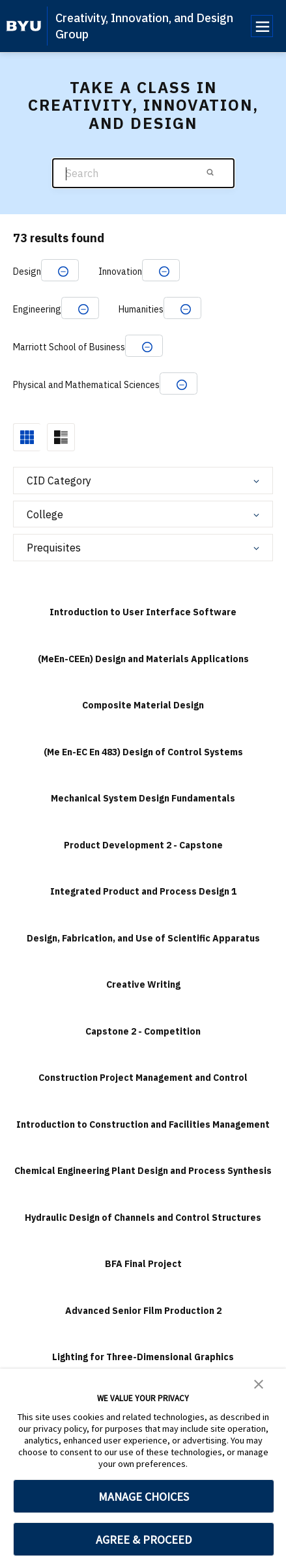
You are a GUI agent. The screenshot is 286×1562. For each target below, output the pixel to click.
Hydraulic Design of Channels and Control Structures (143, 1217)
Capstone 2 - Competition (143, 1031)
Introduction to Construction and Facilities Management (143, 1124)
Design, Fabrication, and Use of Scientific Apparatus (143, 938)
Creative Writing (143, 984)
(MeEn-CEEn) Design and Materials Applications (143, 659)
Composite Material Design (143, 705)
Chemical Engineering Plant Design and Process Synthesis (143, 1171)
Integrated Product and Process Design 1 (143, 891)
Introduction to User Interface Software (143, 612)
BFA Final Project (143, 1264)
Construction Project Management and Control (143, 1077)
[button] (258, 1382)
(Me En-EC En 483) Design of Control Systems (143, 752)
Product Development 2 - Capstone (143, 845)
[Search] (143, 173)
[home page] (24, 26)
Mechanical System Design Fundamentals (143, 798)
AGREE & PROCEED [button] (144, 1539)
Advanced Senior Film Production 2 (143, 1311)
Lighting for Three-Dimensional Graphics (143, 1357)
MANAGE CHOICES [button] (143, 1496)
